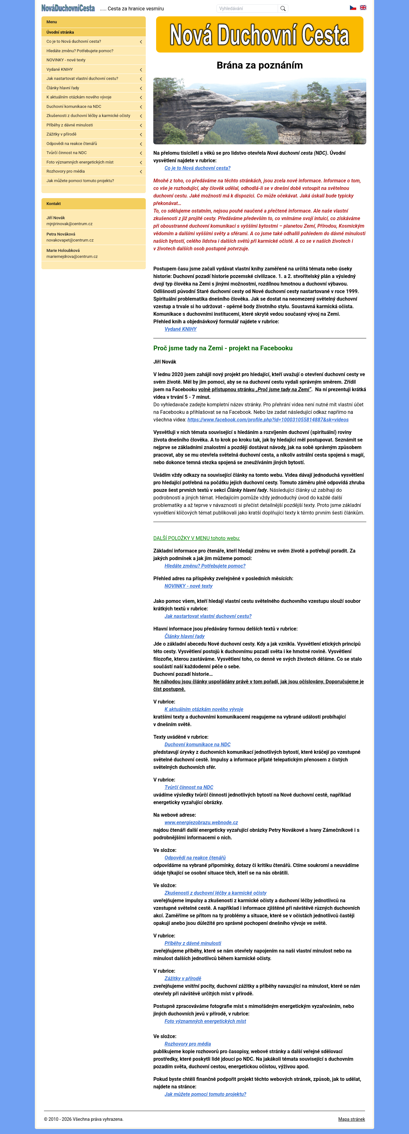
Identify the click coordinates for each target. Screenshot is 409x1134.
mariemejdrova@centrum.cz (72, 256)
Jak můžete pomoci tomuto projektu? (80, 180)
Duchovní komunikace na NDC (73, 106)
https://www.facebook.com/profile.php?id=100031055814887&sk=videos (268, 420)
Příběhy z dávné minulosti (69, 125)
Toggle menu (141, 42)
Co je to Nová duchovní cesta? (73, 41)
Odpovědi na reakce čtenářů (71, 143)
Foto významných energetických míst (79, 162)
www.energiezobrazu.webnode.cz (201, 822)
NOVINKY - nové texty (65, 60)
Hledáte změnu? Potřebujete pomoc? (79, 50)
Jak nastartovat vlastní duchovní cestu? (82, 78)
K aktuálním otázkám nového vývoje (79, 97)
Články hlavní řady (62, 88)
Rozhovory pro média (65, 171)
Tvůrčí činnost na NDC (66, 152)
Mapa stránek (351, 1119)
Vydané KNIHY (59, 69)
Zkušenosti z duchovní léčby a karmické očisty (88, 115)
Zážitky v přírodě (61, 134)
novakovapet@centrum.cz (70, 240)
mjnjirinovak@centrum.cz (69, 223)
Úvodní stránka (60, 32)
